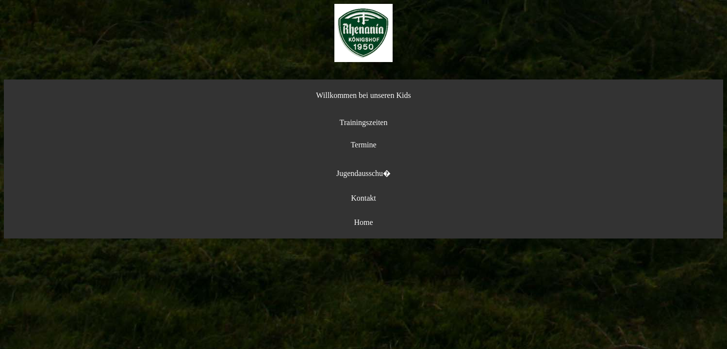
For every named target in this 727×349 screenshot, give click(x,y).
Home (363, 222)
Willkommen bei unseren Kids (363, 95)
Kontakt (363, 198)
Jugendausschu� (363, 173)
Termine (363, 145)
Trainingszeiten (364, 122)
